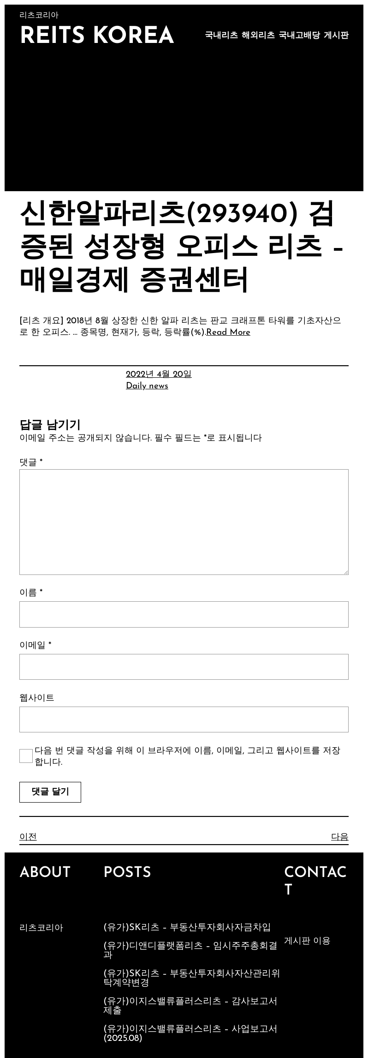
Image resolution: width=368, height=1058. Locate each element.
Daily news (147, 386)
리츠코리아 (41, 928)
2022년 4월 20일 (159, 374)
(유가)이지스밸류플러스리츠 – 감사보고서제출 (190, 1006)
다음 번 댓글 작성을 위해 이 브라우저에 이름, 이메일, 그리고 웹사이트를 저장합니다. (187, 757)
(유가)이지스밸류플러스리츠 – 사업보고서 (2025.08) (190, 1034)
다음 (340, 837)
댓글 (30, 463)
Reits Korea (96, 37)
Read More (228, 332)
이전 (28, 837)
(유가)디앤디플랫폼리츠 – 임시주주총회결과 (190, 951)
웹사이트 (36, 698)
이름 (30, 593)
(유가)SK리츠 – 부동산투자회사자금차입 (187, 927)
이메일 (35, 645)
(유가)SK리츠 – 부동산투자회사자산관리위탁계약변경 (191, 978)
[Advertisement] (184, 122)
